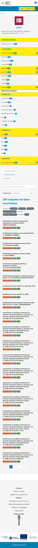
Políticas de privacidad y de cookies (18, 504)
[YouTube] (19, 524)
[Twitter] (19, 521)
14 (23, 467)
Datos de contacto (19, 491)
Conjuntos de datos (10, 171)
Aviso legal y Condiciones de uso (19, 501)
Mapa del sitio (19, 511)
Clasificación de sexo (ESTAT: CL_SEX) (15, 294)
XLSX (18, 227)
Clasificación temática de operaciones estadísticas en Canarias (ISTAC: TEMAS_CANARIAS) (15, 223)
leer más (22, 33)
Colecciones (30, 8)
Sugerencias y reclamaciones (19, 494)
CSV (15, 227)
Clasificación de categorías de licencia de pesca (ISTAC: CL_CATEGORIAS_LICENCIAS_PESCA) (18, 277)
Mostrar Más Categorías (9, 91)
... (20, 467)
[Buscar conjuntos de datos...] (17, 187)
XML (8, 227)
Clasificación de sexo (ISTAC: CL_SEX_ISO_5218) (19, 286)
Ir (31, 193)
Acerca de (7, 178)
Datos (22, 8)
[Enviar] (33, 187)
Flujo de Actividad (9, 175)
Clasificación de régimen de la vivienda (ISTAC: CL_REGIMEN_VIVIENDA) (18, 234)
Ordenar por (7, 193)
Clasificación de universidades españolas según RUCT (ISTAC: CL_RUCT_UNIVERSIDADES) (18, 303)
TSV (12, 227)
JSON (4, 227)
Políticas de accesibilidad (19, 507)
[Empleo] (19, 21)
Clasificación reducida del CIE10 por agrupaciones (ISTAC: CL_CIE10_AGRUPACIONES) (15, 266)
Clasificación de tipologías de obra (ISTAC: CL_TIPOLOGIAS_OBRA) (17, 244)
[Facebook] (19, 517)
